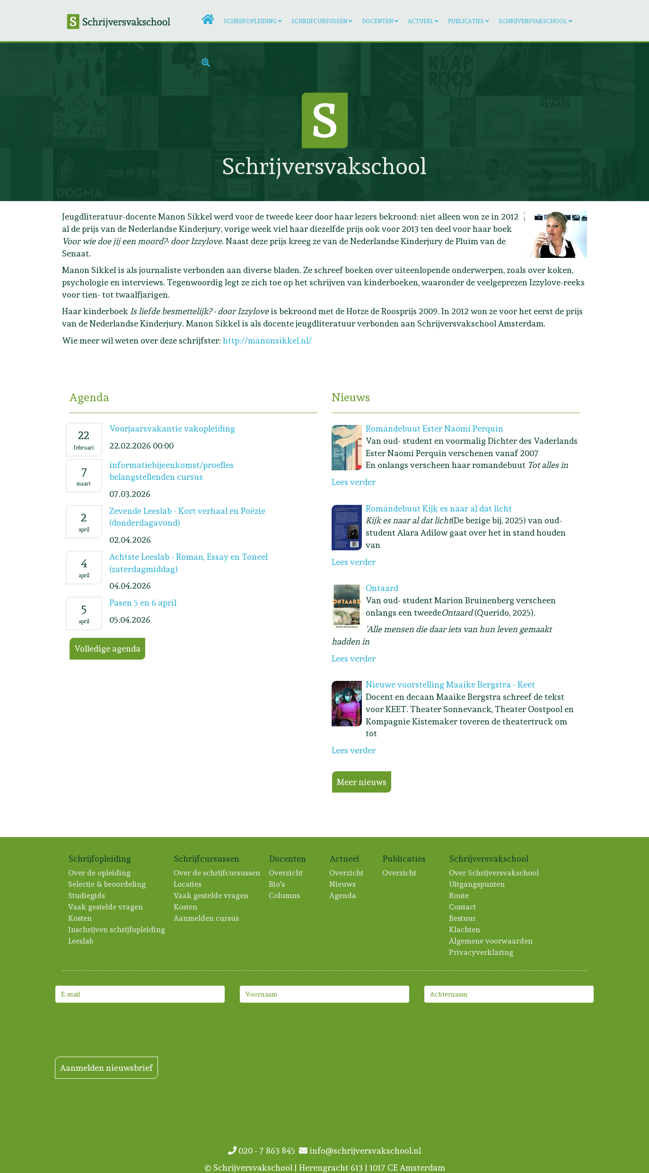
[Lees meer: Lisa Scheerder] (608, 175)
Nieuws (343, 884)
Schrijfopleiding (250, 21)
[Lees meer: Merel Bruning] (502, 175)
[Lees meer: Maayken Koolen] (449, 122)
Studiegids (87, 895)
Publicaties (466, 21)
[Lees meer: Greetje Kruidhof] (555, 122)
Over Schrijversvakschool (494, 872)
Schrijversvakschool (533, 21)
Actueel (420, 21)
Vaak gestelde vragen (106, 906)
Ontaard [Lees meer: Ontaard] (382, 588)
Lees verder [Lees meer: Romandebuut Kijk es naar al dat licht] (354, 562)
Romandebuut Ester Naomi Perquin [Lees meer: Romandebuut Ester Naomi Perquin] (434, 428)
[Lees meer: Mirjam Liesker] (79, 122)
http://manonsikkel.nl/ (267, 340)
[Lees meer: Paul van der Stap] (26, 122)
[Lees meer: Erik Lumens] (132, 175)
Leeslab (81, 940)
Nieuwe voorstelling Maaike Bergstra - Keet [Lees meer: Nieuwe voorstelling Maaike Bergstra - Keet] (450, 684)
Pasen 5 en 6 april (142, 603)
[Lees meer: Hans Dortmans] (449, 175)
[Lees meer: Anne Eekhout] (79, 175)
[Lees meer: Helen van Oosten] (555, 175)
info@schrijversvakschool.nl (360, 1150)
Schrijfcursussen (319, 21)
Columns (285, 895)
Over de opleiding (100, 872)
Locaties (188, 884)
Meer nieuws (361, 782)
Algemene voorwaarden (491, 940)
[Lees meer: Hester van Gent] (184, 122)
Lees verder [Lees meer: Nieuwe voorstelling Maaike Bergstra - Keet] (354, 750)
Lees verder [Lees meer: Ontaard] (354, 658)
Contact (463, 906)
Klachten (465, 929)
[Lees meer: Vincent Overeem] (608, 69)
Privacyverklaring (481, 952)
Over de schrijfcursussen (217, 872)
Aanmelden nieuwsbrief (106, 1068)
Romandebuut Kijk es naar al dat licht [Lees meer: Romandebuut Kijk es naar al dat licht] (439, 508)
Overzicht (286, 872)
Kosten (80, 918)
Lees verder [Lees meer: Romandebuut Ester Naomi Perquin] (354, 482)
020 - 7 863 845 (263, 1150)
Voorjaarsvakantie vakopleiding (172, 428)
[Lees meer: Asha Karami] (132, 122)
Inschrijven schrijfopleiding (117, 929)
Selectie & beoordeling (107, 884)
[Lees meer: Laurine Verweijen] (26, 175)
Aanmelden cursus (207, 918)
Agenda (343, 895)
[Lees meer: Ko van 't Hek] (502, 122)
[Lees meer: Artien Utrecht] (26, 69)
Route (459, 895)
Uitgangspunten (477, 884)
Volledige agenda (107, 648)
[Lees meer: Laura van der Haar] (184, 175)
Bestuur (463, 918)
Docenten (377, 21)
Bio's (277, 884)
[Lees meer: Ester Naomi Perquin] (608, 122)
